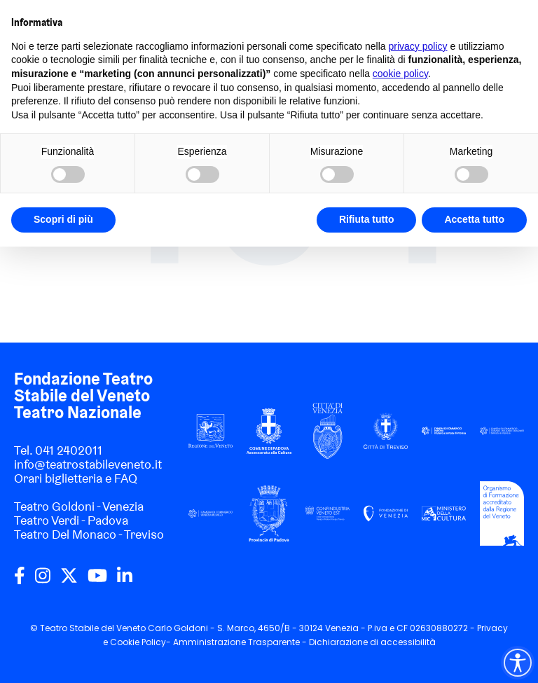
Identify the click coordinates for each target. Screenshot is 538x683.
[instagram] (42, 581)
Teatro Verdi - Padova (71, 520)
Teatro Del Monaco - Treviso (89, 534)
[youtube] (97, 581)
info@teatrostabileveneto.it (88, 464)
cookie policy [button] (400, 73)
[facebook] (19, 581)
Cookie (124, 642)
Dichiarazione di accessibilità (372, 642)
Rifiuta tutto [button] (366, 219)
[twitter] (69, 581)
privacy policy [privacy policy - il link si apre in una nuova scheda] (418, 46)
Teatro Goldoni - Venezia (79, 506)
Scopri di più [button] (63, 219)
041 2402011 (68, 450)
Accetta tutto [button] (474, 219)
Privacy (492, 628)
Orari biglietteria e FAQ (75, 478)
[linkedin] (124, 581)
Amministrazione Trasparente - (241, 642)
